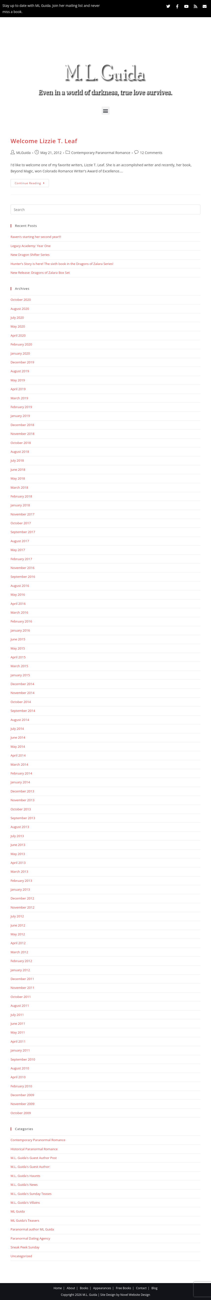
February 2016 (21, 621)
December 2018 (22, 425)
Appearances (102, 1288)
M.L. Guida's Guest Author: (30, 1166)
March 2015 (19, 666)
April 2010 (18, 1077)
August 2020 (20, 308)
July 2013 (17, 836)
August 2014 (20, 720)
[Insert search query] (105, 209)
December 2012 (22, 898)
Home (58, 1288)
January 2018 (20, 505)
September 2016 (23, 576)
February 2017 (21, 559)
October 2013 (21, 809)
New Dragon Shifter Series (30, 254)
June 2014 (18, 737)
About (71, 1288)
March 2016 (19, 612)
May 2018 (18, 478)
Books (84, 1288)
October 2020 (21, 299)
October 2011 (21, 997)
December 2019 (22, 362)
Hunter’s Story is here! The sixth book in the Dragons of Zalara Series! (62, 264)
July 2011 (17, 1014)
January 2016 (20, 630)
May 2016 (18, 594)
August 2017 (20, 541)
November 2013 (22, 800)
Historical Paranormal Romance (34, 1149)
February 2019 (21, 407)
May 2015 (18, 648)
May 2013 (18, 854)
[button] (106, 111)
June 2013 (18, 845)
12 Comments (151, 152)
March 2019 (19, 398)
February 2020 (21, 344)
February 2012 (21, 961)
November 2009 (22, 1104)
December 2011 (22, 979)
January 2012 (20, 970)
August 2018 (20, 451)
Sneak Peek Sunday (25, 1247)
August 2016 (20, 585)
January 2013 (20, 889)
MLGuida (23, 152)
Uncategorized (21, 1256)
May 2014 (18, 746)
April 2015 (18, 657)
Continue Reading (32, 182)
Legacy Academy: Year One (31, 246)
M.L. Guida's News (24, 1184)
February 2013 (21, 880)
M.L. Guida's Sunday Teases (31, 1193)
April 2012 (18, 943)
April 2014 (18, 755)
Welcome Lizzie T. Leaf (44, 141)
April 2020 (18, 335)
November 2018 (22, 433)
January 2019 (20, 416)
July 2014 (17, 728)
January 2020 (20, 353)
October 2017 (21, 523)
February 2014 (21, 773)
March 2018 (19, 487)
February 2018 (21, 496)
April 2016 (18, 603)
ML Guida (18, 1211)
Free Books (123, 1288)
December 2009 (22, 1095)
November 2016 (22, 568)
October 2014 (21, 702)
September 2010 (23, 1059)
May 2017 (18, 550)
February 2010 (21, 1086)
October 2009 (21, 1113)
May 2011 (18, 1032)
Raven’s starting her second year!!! (36, 237)
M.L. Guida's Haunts (25, 1176)
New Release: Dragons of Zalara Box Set (40, 272)
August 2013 (20, 827)
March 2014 (19, 764)
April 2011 (18, 1041)
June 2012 (18, 925)
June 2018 (18, 469)
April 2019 (18, 389)
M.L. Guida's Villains (25, 1202)
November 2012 (22, 907)
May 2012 (18, 934)
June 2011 (18, 1023)
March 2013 (19, 871)
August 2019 (20, 371)
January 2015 (20, 675)
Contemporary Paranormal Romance (100, 152)
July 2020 (17, 317)
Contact (141, 1288)
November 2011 (22, 987)
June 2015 (18, 639)
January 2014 (20, 782)
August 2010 (20, 1068)
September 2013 (23, 818)
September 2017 (23, 532)
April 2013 (18, 862)
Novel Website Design (135, 1295)
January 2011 (20, 1050)
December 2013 (22, 791)
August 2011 (20, 1005)
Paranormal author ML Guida (32, 1229)
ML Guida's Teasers (25, 1220)
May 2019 (18, 380)
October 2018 (21, 443)
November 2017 (22, 514)
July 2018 (17, 460)
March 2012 (19, 952)
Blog (154, 1288)
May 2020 (18, 326)
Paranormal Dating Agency (30, 1238)
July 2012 (17, 916)
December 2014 (22, 684)
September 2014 (23, 710)
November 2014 (22, 693)
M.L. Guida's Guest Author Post (34, 1158)
